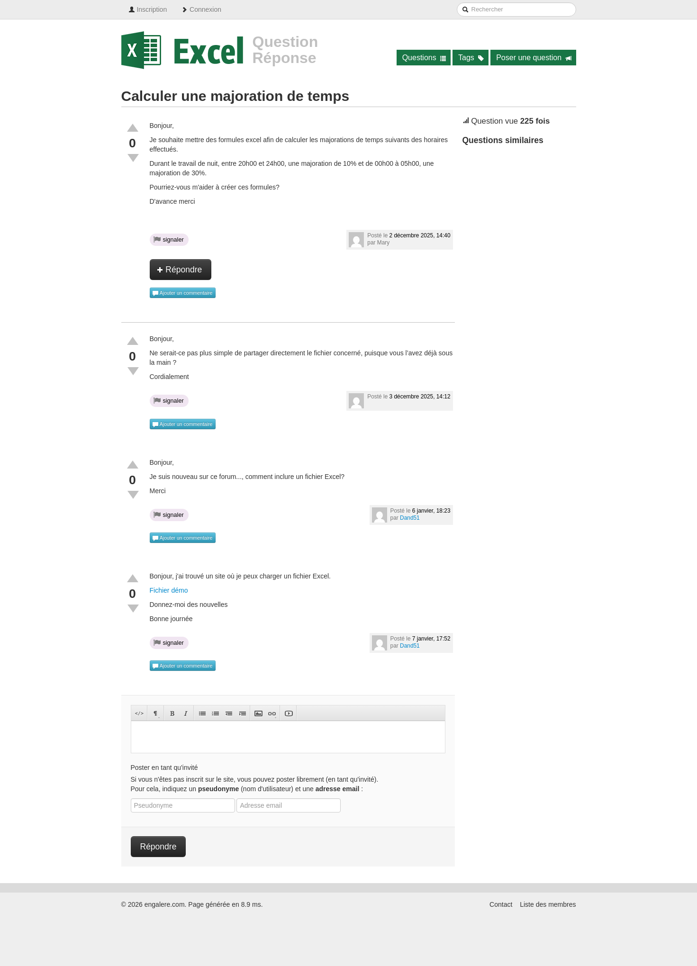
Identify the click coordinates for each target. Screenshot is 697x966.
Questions (424, 58)
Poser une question (533, 58)
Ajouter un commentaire (182, 293)
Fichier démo (169, 590)
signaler (169, 239)
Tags (471, 58)
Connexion (201, 9)
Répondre (179, 269)
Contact (500, 904)
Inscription (147, 9)
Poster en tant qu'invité (164, 767)
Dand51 (410, 518)
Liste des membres (548, 904)
